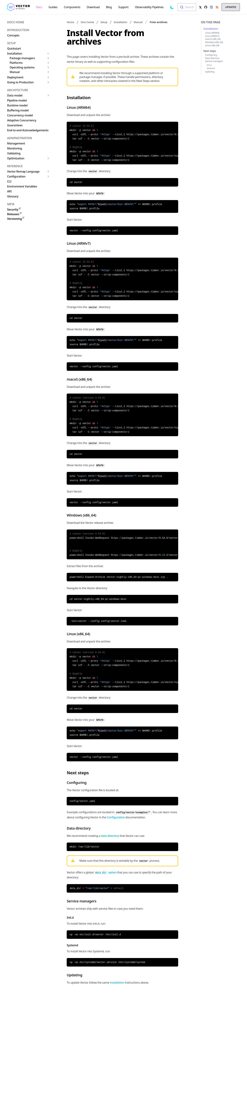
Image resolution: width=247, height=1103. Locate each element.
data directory (110, 836)
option (105, 872)
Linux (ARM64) (212, 32)
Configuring (211, 55)
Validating (13, 153)
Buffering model (18, 110)
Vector (70, 22)
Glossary (12, 196)
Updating (209, 71)
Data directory (212, 58)
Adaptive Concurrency (21, 120)
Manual (15, 72)
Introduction (18, 30)
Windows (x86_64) (214, 42)
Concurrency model (20, 115)
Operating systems (22, 67)
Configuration (16, 176)
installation (117, 982)
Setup (11, 43)
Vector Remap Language (23, 171)
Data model (14, 95)
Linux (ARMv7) (212, 35)
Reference (15, 166)
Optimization (15, 158)
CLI (9, 181)
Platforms (16, 63)
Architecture (17, 90)
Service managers (214, 61)
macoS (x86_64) (213, 39)
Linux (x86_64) (212, 45)
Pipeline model (17, 100)
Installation (14, 53)
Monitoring (14, 148)
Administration (19, 138)
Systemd (211, 68)
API (9, 191)
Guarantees (14, 125)
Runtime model (17, 105)
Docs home (15, 22)
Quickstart (14, 48)
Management (16, 143)
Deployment (15, 77)
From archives (158, 22)
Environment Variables (22, 186)
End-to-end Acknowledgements (28, 130)
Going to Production (20, 82)
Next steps (209, 51)
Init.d (209, 65)
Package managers (22, 58)
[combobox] (186, 7)
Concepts (13, 35)
